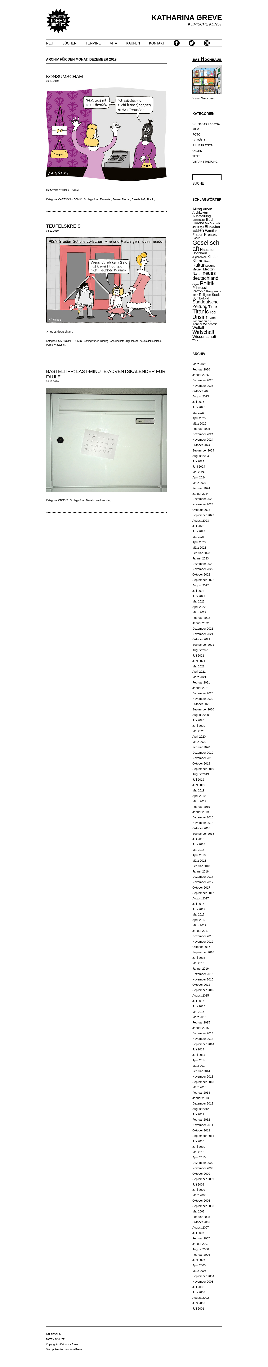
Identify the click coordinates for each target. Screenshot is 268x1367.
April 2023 (199, 542)
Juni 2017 (198, 909)
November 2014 (202, 1038)
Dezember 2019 (202, 752)
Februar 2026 (201, 369)
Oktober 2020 (201, 704)
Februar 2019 (201, 806)
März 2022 (199, 612)
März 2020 (199, 741)
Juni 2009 (198, 1189)
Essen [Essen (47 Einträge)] (198, 230)
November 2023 (202, 504)
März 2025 (199, 423)
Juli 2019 (198, 779)
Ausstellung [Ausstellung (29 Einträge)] (201, 216)
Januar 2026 (200, 375)
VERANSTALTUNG (205, 161)
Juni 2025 (198, 407)
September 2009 (203, 1179)
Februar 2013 (201, 1092)
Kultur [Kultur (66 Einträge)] (198, 265)
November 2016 (202, 941)
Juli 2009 (198, 1184)
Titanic (74, 190)
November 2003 (202, 1281)
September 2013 (203, 1082)
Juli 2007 (198, 1233)
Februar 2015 (201, 1022)
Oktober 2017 (201, 887)
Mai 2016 (198, 963)
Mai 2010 (198, 1152)
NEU (49, 43)
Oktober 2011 (201, 1130)
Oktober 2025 (201, 391)
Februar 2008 (201, 1217)
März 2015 (199, 1017)
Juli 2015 (198, 1001)
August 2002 (200, 1297)
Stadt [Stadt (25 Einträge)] (216, 295)
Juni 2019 (198, 785)
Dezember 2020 (202, 693)
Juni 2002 (198, 1303)
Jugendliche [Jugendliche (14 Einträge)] (199, 257)
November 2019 (202, 758)
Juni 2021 (198, 661)
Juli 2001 (198, 1308)
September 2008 (203, 1206)
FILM (195, 129)
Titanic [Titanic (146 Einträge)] (200, 311)
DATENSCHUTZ (55, 1339)
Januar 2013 (200, 1098)
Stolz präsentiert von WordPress (64, 1349)
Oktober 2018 (201, 828)
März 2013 (199, 1087)
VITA (113, 43)
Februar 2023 (201, 553)
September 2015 (203, 990)
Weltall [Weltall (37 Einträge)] (198, 327)
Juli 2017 (198, 903)
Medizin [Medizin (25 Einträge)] (209, 269)
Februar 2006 (201, 1254)
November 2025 (202, 385)
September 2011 (203, 1135)
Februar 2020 (201, 747)
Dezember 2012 (202, 1103)
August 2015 (200, 995)
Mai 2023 (198, 536)
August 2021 (200, 650)
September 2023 (203, 515)
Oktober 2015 (201, 984)
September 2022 (203, 580)
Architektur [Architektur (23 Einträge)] (200, 212)
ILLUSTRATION (202, 145)
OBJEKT (198, 150)
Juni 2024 (198, 466)
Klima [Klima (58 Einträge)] (198, 260)
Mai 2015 (198, 1011)
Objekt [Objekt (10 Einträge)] (195, 284)
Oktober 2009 (201, 1173)
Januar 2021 (200, 688)
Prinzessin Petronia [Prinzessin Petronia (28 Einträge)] (200, 289)
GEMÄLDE (199, 140)
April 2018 (199, 855)
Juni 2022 (198, 596)
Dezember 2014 (202, 1033)
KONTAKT (157, 43)
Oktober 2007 (201, 1222)
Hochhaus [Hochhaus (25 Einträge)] (199, 253)
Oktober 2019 (201, 763)
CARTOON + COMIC (206, 124)
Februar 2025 (201, 428)
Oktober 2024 (201, 445)
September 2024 (203, 450)
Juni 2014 (198, 1054)
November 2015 (202, 979)
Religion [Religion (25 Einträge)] (205, 295)
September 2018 (203, 833)
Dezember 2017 (202, 876)
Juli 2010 (198, 1141)
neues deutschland (61, 331)
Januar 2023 (200, 558)
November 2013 (202, 1076)
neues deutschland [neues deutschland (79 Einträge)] (205, 275)
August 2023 (200, 520)
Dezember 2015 (202, 974)
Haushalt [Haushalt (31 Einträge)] (207, 249)
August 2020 (200, 714)
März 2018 (199, 860)
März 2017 (199, 925)
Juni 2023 (198, 531)
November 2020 (202, 698)
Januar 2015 (200, 1028)
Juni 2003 (198, 1292)
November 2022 (202, 569)
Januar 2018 (200, 871)
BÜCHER (69, 43)
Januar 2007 (200, 1243)
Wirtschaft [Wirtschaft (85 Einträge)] (203, 332)
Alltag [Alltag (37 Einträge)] (197, 209)
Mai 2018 (198, 849)
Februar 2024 (201, 488)
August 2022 (200, 585)
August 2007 (200, 1227)
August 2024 (200, 456)
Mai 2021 (198, 666)
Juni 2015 (198, 1006)
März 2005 (199, 1270)
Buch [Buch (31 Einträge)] (210, 219)
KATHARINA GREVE (187, 17)
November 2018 (202, 822)
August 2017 (200, 898)
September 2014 (203, 1044)
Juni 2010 (198, 1146)
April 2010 (199, 1157)
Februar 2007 (201, 1238)
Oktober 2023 (201, 509)
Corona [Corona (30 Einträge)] (198, 223)
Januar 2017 (200, 930)
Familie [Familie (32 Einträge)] (211, 230)
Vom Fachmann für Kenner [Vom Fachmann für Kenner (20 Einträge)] (204, 321)
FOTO (196, 134)
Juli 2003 (198, 1287)
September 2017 (203, 893)
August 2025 (200, 396)
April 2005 (199, 1265)
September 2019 (203, 769)
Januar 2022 (200, 623)
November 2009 (202, 1168)
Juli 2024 (198, 461)
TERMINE (93, 43)
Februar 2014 (201, 1071)
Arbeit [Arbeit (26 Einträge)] (207, 209)
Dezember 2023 (202, 499)
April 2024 (199, 477)
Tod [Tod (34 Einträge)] (213, 312)
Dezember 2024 (202, 434)
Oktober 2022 (201, 574)
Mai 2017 (198, 914)
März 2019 (199, 801)
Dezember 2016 (202, 936)
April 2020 (199, 736)
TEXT (196, 156)
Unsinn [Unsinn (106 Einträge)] (200, 317)
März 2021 (199, 677)
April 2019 (199, 796)
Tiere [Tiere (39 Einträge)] (212, 306)
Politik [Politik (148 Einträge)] (207, 283)
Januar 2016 (200, 968)
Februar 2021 (201, 682)
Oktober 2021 (201, 639)
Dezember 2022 (202, 564)
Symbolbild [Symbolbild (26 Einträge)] (200, 298)
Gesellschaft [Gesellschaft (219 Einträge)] (205, 245)
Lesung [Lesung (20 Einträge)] (210, 265)
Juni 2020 (198, 725)
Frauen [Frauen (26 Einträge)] (197, 234)
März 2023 (199, 547)
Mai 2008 (198, 1211)
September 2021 (203, 644)
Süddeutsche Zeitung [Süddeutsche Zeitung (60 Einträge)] (205, 304)
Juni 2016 (198, 957)
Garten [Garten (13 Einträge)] (196, 238)
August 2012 (200, 1109)
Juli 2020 (198, 720)
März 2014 (199, 1065)
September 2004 (203, 1276)
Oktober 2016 (201, 947)
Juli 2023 (198, 526)
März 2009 (199, 1195)
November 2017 (202, 882)
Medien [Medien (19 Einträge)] (197, 269)
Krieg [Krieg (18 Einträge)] (207, 261)
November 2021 (202, 634)
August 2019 (200, 774)
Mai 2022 (198, 601)
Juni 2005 (198, 1260)
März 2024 (199, 482)
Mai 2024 (198, 472)
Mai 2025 (198, 412)
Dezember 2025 (202, 380)
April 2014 (199, 1060)
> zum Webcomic (203, 98)
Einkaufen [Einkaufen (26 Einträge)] (212, 226)
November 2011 (202, 1125)
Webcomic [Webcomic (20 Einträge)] (210, 324)
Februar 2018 (201, 866)
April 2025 (199, 418)
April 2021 (199, 671)
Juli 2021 (198, 655)
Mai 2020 (198, 731)
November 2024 (202, 439)
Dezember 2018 (202, 817)
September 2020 (203, 709)
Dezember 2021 (202, 628)
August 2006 (200, 1249)
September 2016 (203, 952)
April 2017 (199, 920)
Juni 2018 (198, 844)
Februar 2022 (201, 617)
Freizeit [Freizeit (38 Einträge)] (210, 234)
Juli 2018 (198, 839)
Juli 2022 (198, 590)
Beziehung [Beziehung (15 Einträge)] (198, 219)
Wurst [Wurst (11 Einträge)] (195, 340)
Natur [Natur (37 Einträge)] (197, 273)
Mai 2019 (198, 790)
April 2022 (199, 607)
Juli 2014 (198, 1049)
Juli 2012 (198, 1114)
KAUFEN (133, 43)
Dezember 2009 (202, 1162)
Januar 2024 (200, 493)
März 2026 (199, 364)
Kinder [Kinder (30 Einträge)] (212, 257)
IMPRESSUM (53, 1334)
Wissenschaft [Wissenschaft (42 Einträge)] (204, 336)
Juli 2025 (198, 401)
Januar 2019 (200, 812)
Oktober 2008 (201, 1200)
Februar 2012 (201, 1119)
